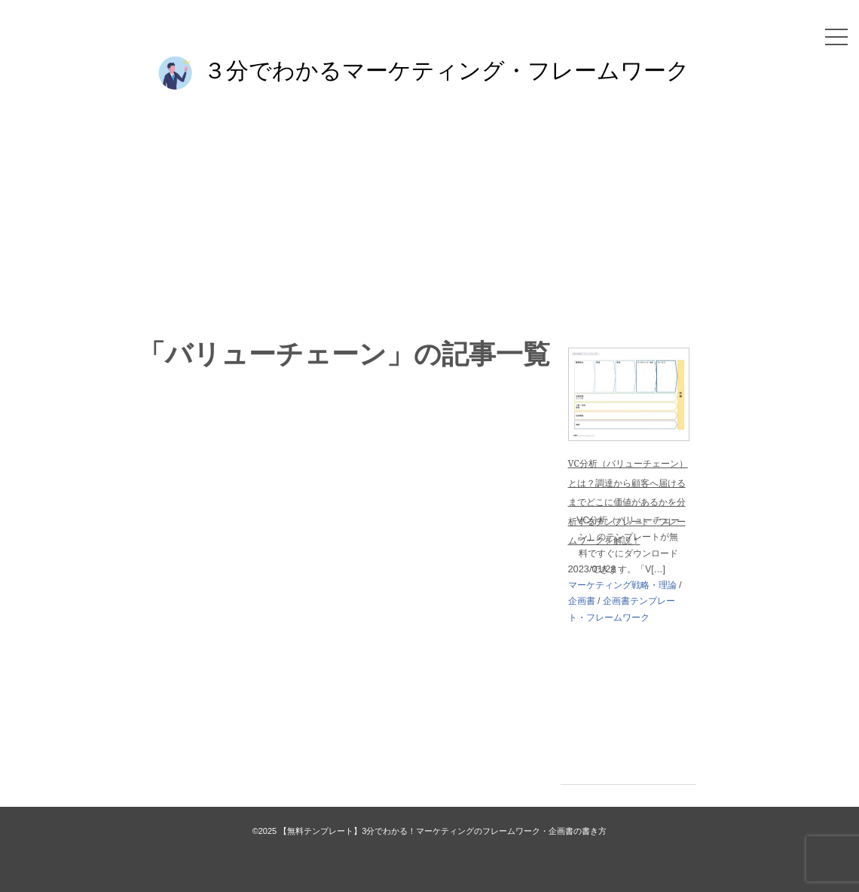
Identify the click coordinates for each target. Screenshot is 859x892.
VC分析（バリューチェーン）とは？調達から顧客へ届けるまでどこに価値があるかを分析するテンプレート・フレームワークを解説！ (628, 502)
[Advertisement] (430, 212)
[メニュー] (836, 37)
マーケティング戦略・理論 (622, 585)
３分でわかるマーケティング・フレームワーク (446, 69)
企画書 (581, 601)
